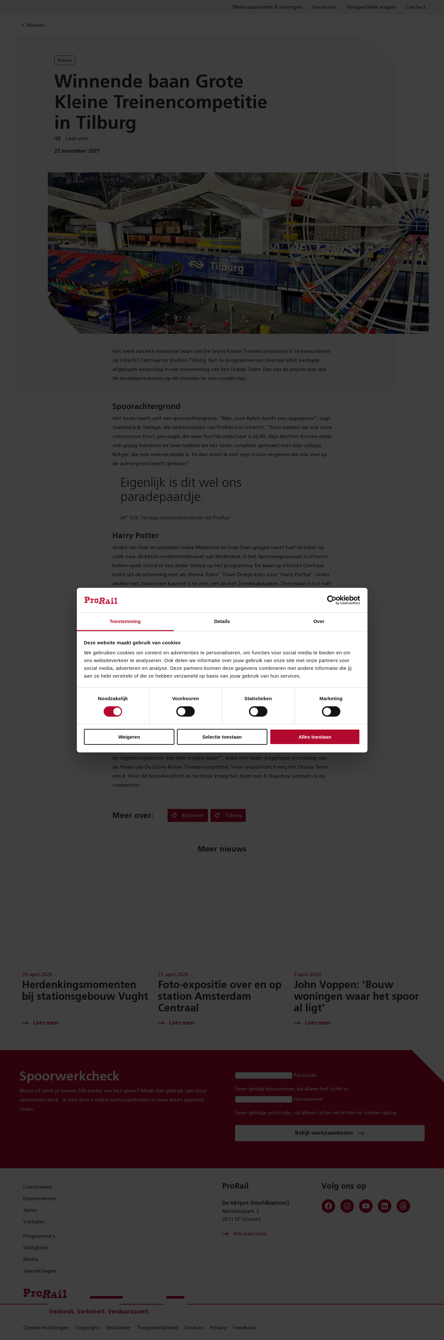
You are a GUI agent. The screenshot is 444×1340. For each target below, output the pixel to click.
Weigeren (129, 737)
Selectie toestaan (222, 737)
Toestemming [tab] (124, 621)
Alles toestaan (314, 737)
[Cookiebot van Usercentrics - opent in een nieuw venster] (332, 600)
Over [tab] (318, 621)
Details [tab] (222, 621)
